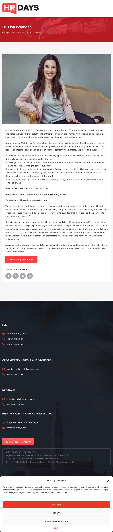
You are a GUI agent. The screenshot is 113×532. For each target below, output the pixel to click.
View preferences (56, 521)
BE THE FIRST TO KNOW (18, 441)
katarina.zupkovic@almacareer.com (23, 369)
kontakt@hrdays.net (16, 333)
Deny (56, 513)
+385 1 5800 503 (15, 344)
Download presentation (21, 259)
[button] (108, 480)
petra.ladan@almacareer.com (20, 399)
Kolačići (56, 528)
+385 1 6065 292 (15, 339)
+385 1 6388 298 (15, 374)
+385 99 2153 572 (15, 404)
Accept (56, 504)
